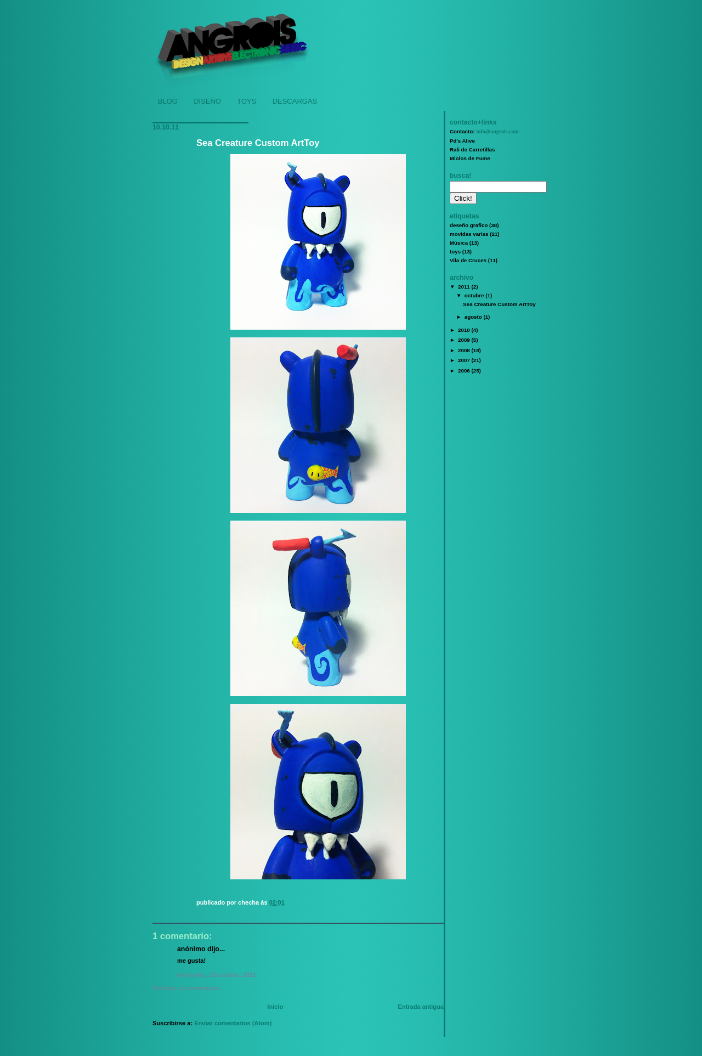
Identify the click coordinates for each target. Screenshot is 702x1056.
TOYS (246, 101)
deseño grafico (469, 225)
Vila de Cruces (468, 260)
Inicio (275, 1006)
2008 (464, 350)
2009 (464, 340)
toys (455, 252)
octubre (475, 295)
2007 (464, 360)
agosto (474, 317)
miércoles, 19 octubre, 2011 (216, 975)
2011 (464, 287)
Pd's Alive (462, 141)
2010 (464, 330)
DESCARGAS (295, 101)
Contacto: (484, 131)
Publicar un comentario (186, 988)
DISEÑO (207, 101)
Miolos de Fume (470, 158)
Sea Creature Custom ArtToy (258, 143)
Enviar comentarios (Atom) (232, 1023)
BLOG (168, 101)
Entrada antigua (421, 1006)
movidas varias (469, 234)
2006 (464, 371)
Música (459, 243)
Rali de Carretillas (472, 149)
